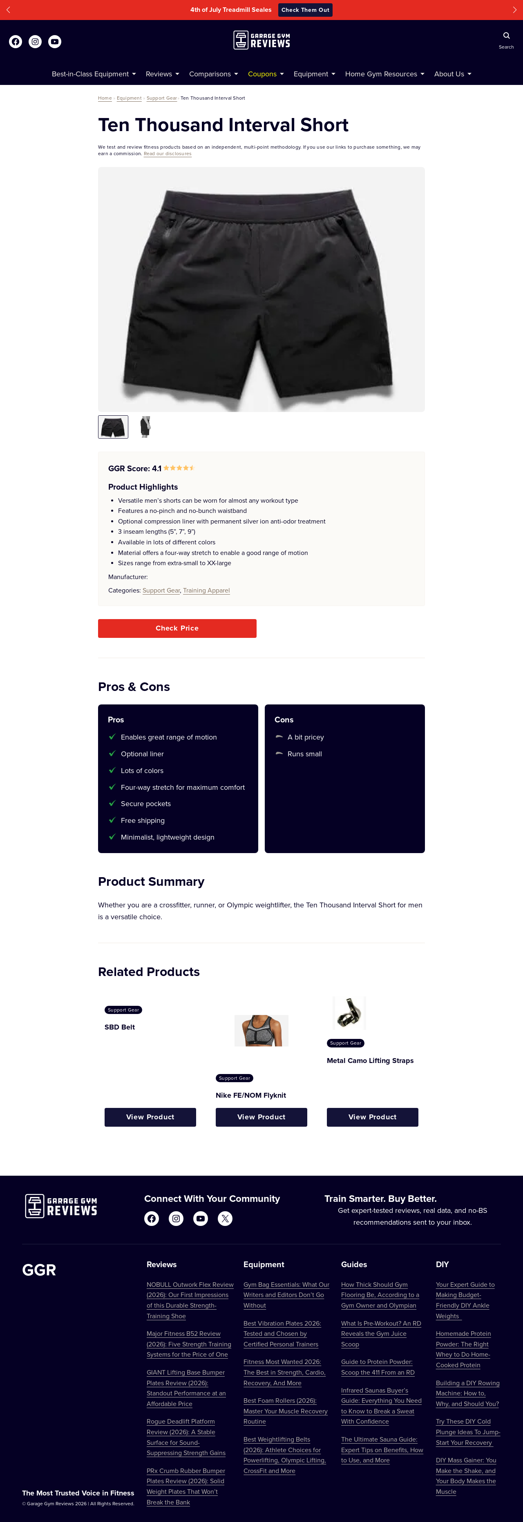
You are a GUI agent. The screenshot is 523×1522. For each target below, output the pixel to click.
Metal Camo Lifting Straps (370, 1060)
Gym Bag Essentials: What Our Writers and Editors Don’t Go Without (286, 1295)
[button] (8, 10)
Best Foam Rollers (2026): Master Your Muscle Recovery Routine (286, 1411)
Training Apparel (206, 590)
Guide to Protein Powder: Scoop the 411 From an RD (378, 1367)
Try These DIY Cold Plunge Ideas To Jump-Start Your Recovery (468, 1431)
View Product (150, 1117)
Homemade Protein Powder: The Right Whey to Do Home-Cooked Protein (463, 1349)
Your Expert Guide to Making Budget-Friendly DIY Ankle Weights (465, 1300)
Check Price (177, 628)
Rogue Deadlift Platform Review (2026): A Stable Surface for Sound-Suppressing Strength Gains (186, 1437)
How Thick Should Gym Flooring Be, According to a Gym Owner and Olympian (380, 1295)
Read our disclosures (168, 153)
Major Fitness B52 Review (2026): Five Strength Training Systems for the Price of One (189, 1344)
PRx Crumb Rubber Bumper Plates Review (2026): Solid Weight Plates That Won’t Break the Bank (186, 1486)
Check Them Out (306, 10)
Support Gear (162, 97)
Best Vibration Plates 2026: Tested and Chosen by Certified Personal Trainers (282, 1333)
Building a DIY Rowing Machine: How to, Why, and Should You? (468, 1393)
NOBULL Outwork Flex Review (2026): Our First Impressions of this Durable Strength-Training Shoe (190, 1300)
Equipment (129, 97)
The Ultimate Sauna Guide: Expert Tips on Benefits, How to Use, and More (382, 1449)
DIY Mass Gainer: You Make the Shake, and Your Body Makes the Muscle (466, 1475)
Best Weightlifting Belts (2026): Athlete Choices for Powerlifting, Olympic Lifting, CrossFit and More (285, 1455)
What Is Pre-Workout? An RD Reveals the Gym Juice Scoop (381, 1333)
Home (105, 97)
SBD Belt (120, 1027)
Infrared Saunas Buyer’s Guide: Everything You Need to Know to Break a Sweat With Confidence (381, 1406)
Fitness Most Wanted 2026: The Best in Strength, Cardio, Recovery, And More (285, 1372)
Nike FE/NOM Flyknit (251, 1095)
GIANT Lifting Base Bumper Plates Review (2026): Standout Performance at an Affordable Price (186, 1388)
